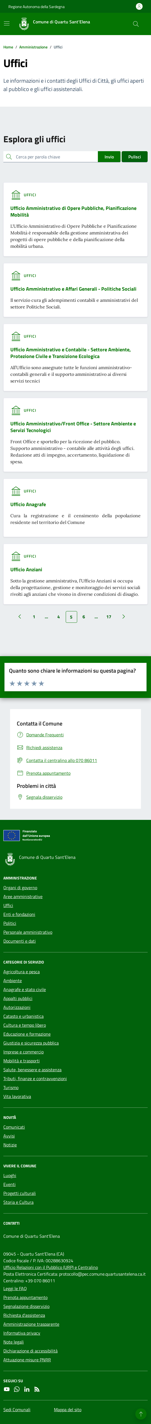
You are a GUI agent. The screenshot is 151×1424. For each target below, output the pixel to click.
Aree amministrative (23, 896)
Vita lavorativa (17, 1096)
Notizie (10, 1144)
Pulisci (134, 156)
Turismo (10, 1087)
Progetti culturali (19, 1193)
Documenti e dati (19, 941)
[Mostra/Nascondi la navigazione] (6, 23)
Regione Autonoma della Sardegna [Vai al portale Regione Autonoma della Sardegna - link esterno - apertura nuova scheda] (36, 6)
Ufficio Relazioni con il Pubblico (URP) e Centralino (50, 1267)
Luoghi (9, 1175)
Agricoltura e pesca (21, 971)
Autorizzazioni (16, 1007)
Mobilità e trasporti (21, 1060)
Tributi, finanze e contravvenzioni (35, 1078)
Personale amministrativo (27, 932)
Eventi (9, 1184)
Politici (9, 923)
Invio (109, 156)
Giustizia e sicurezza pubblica (31, 1043)
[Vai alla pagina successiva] (123, 616)
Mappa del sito (67, 1409)
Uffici (8, 905)
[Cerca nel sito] (136, 24)
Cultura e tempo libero (24, 1025)
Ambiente (12, 980)
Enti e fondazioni (19, 914)
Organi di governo (20, 887)
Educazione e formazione (27, 1034)
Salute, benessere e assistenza (32, 1069)
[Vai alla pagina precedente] (19, 616)
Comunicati (14, 1127)
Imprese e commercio (23, 1051)
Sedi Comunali (16, 1409)
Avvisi (9, 1136)
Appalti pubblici (17, 998)
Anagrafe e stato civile (24, 989)
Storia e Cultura (18, 1202)
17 (108, 616)
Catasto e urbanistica (23, 1016)
